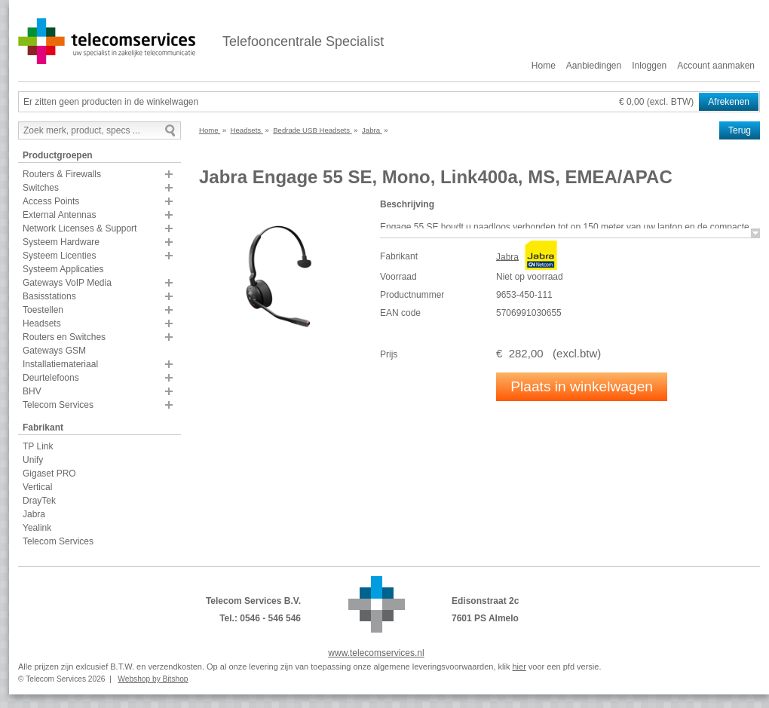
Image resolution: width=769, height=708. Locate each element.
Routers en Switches (64, 337)
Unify (33, 460)
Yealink (37, 528)
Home (544, 65)
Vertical (37, 487)
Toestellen (43, 310)
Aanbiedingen (593, 65)
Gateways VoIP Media (67, 282)
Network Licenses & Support (79, 228)
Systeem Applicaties (63, 269)
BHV (32, 391)
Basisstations (49, 296)
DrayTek (39, 500)
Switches (41, 187)
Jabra (34, 514)
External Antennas (59, 215)
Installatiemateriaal (60, 364)
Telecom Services (58, 405)
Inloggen (649, 65)
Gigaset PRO (49, 473)
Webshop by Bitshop (153, 679)
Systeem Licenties (59, 255)
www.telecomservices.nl (376, 653)
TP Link (38, 446)
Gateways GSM (54, 350)
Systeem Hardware (61, 242)
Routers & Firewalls (62, 174)
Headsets (42, 323)
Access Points (51, 201)
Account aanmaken (716, 65)
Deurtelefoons (51, 377)
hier (518, 666)
